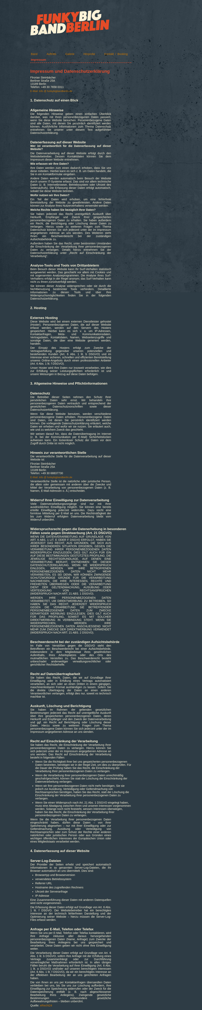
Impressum (38, 59)
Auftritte (51, 54)
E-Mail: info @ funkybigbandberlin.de (51, 91)
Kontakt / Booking (116, 54)
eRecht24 (46, 1005)
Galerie (69, 54)
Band (34, 54)
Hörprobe (89, 54)
